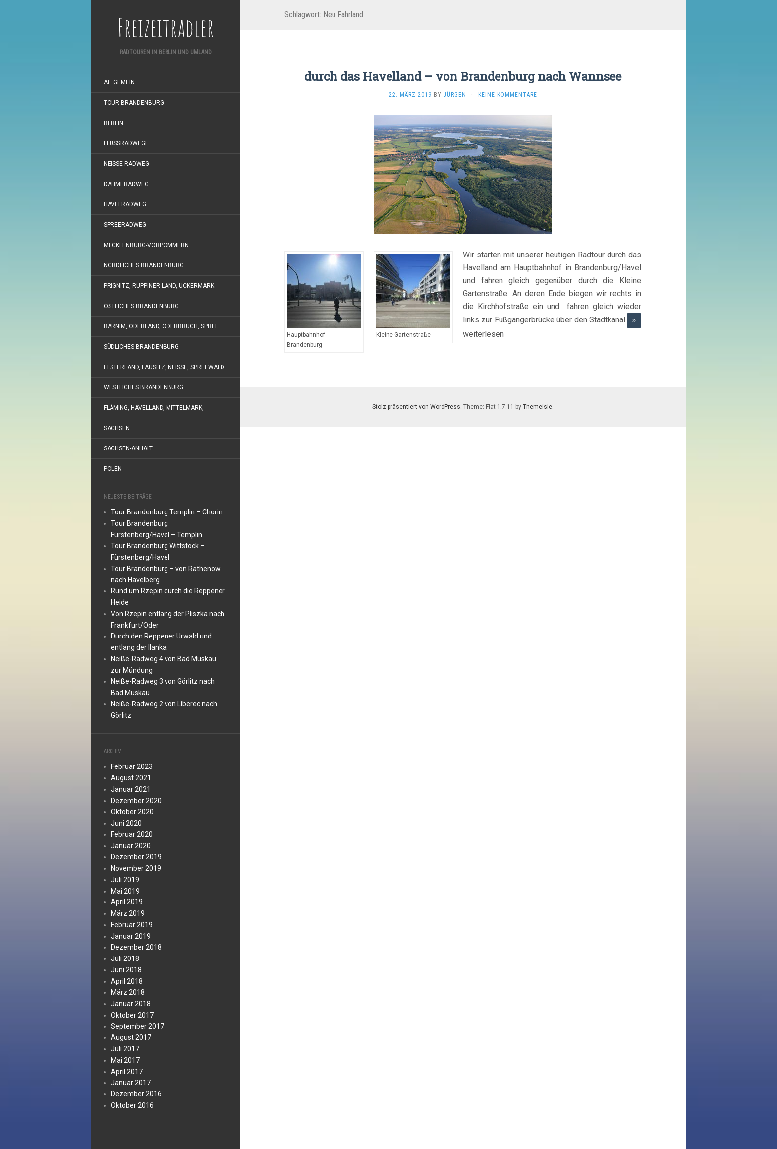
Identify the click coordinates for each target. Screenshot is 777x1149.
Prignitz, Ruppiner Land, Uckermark (159, 285)
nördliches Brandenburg (144, 265)
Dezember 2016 (136, 1094)
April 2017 (127, 1072)
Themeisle (537, 406)
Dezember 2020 (136, 801)
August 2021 (131, 778)
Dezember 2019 (136, 857)
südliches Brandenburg (141, 346)
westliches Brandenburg (143, 387)
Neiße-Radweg (126, 163)
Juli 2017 (125, 1049)
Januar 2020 (131, 846)
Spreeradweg (125, 224)
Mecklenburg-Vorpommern (146, 245)
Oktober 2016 (132, 1105)
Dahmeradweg (126, 184)
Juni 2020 (126, 823)
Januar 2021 (131, 789)
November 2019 (136, 868)
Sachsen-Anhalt (128, 448)
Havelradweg (125, 204)
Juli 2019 (125, 880)
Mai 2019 (125, 891)
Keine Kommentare (507, 94)
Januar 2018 (131, 1004)
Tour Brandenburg (134, 102)
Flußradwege (126, 143)
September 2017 (137, 1026)
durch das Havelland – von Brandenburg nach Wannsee (462, 76)
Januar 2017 (131, 1082)
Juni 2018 (126, 970)
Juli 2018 (125, 958)
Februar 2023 (132, 766)
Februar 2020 (132, 834)
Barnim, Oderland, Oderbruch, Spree (161, 326)
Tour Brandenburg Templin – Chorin (166, 512)
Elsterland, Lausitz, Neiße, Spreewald (164, 367)
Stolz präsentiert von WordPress (416, 406)
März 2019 (128, 913)
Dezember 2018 (136, 947)
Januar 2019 (131, 936)
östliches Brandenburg (141, 306)
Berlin (113, 123)
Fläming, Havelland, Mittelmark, (154, 407)
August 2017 (131, 1037)
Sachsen (117, 428)
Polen (113, 468)
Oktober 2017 (132, 1015)
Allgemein (119, 82)
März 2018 (128, 992)
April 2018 (127, 981)
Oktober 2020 (132, 812)
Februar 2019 (132, 925)
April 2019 (127, 902)
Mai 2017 (125, 1060)
